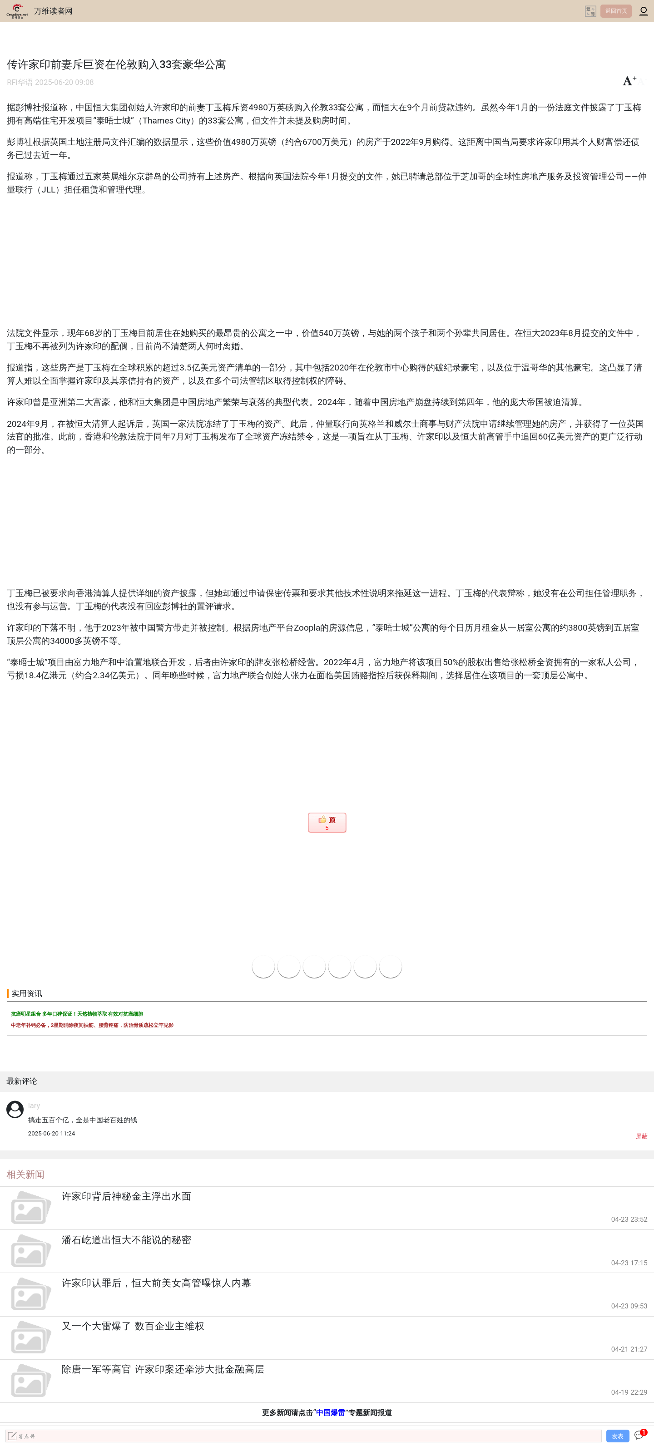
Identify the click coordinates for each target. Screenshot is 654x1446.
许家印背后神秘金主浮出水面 (127, 1196)
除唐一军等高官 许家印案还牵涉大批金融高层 (163, 1369)
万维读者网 (53, 10)
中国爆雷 (330, 1412)
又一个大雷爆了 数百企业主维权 (133, 1326)
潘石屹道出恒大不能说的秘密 (127, 1239)
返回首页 (616, 11)
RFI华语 (20, 82)
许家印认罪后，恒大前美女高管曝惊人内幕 (157, 1283)
